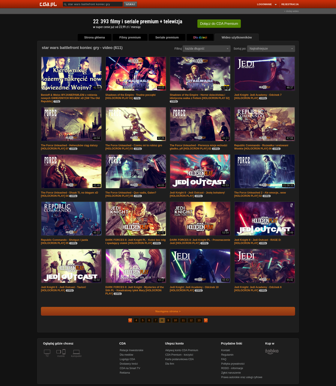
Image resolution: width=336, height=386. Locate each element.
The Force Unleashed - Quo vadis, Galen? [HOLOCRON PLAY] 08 (130, 194)
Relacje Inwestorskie (131, 350)
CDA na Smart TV (130, 368)
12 (191, 320)
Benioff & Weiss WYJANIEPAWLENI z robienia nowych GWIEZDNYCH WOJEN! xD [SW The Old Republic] (70, 98)
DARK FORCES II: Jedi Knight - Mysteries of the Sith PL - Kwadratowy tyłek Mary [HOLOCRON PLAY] (134, 290)
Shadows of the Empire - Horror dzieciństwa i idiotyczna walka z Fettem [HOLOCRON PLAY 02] (200, 96)
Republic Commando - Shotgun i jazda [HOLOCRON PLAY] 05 (64, 241)
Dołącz (219, 23)
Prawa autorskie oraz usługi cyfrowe (241, 377)
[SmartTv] (64, 358)
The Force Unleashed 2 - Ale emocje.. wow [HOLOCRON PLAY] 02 (260, 194)
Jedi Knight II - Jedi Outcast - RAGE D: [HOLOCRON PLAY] (257, 241)
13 (199, 320)
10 (175, 320)
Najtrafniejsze (271, 48)
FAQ (223, 359)
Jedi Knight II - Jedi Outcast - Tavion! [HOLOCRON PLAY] (63, 289)
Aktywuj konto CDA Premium (181, 350)
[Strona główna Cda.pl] (48, 4)
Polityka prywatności (232, 363)
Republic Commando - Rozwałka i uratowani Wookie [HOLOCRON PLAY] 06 (261, 147)
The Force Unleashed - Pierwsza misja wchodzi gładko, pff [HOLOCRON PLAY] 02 (198, 147)
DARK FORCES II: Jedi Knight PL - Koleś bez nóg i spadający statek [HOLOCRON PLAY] (135, 241)
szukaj (131, 4)
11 (183, 320)
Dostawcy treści (129, 363)
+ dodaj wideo (291, 11)
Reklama (125, 372)
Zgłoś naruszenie (231, 372)
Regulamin (227, 354)
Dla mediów (126, 354)
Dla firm (169, 363)
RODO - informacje (232, 368)
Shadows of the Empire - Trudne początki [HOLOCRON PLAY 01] (130, 96)
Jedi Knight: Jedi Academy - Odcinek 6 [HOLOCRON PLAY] (258, 289)
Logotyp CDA (127, 359)
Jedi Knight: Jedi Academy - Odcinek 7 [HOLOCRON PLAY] (258, 96)
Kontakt (225, 350)
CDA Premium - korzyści (179, 354)
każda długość (206, 48)
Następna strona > (165, 311)
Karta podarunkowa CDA (179, 359)
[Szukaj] (93, 4)
